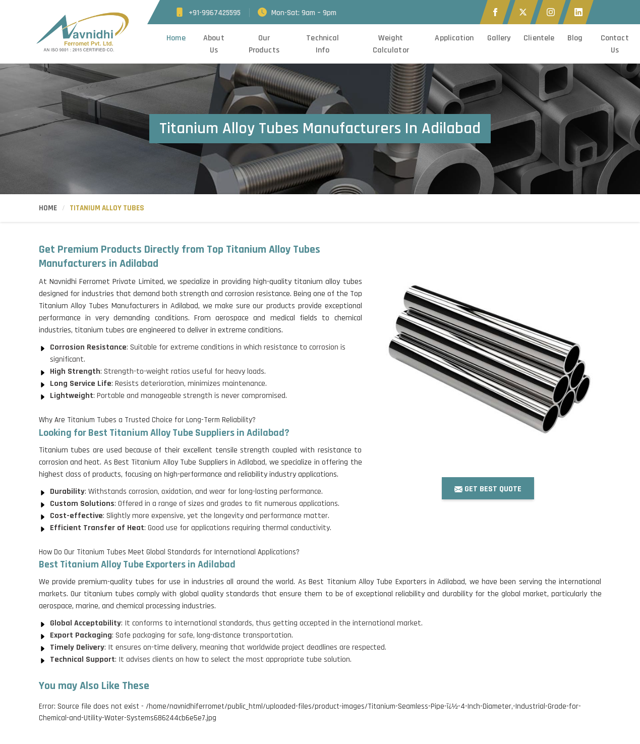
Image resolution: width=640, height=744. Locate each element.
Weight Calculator (391, 44)
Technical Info (322, 44)
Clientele (538, 38)
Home (175, 38)
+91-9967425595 (215, 13)
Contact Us (615, 44)
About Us (213, 44)
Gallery (499, 38)
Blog (575, 38)
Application (454, 38)
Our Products (264, 44)
